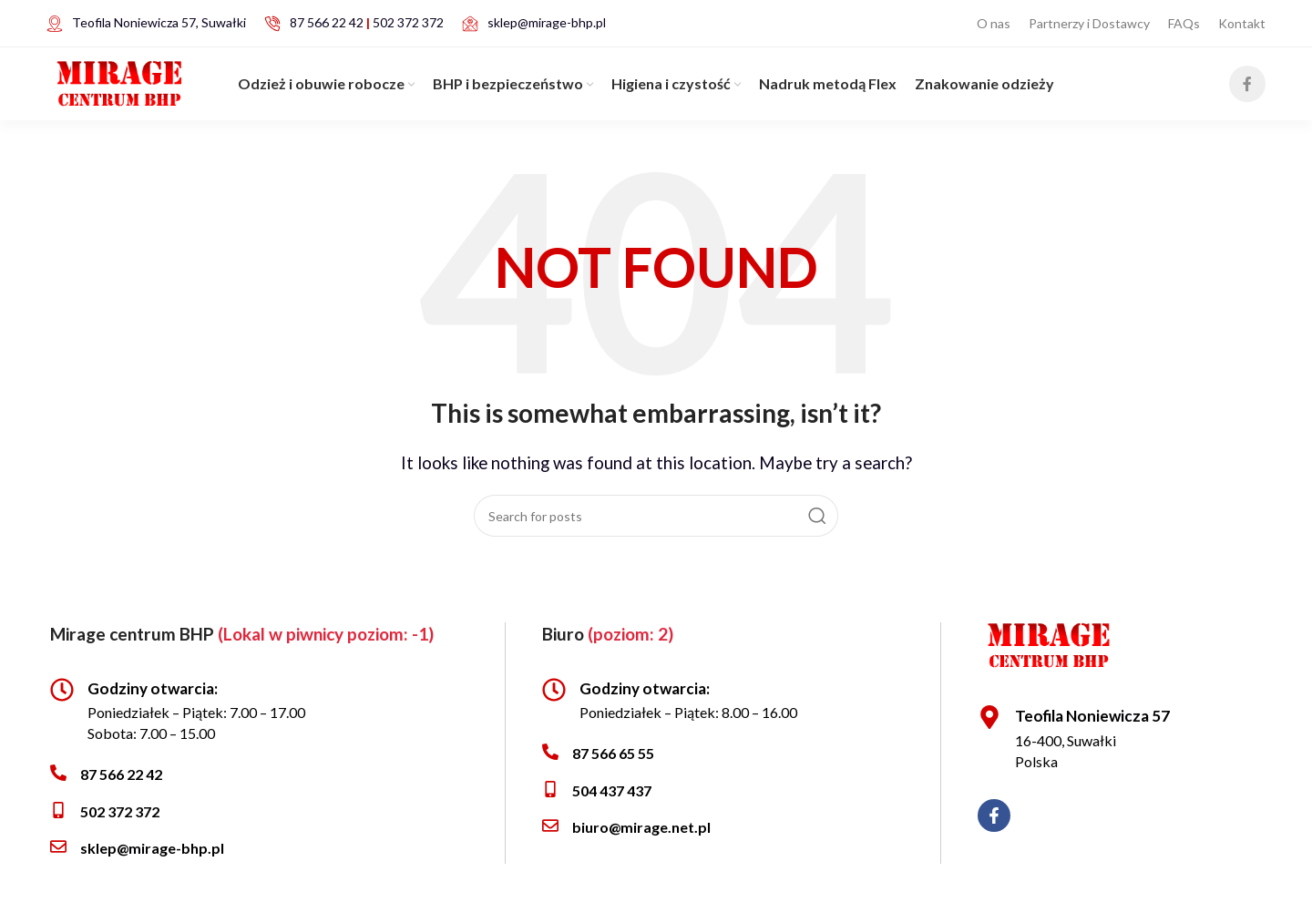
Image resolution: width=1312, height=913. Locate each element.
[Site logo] (119, 76)
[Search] (656, 515)
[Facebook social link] (1247, 78)
